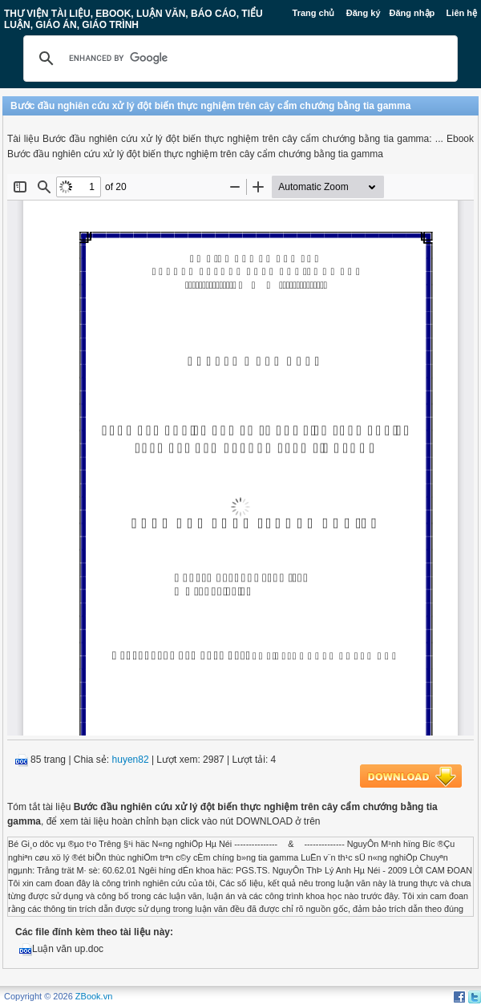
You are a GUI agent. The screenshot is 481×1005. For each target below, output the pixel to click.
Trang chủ (314, 13)
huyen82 (130, 759)
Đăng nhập (412, 13)
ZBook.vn (93, 996)
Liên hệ (462, 13)
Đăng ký (363, 13)
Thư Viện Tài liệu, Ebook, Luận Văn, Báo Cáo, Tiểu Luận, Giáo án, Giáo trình (133, 19)
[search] (238, 58)
